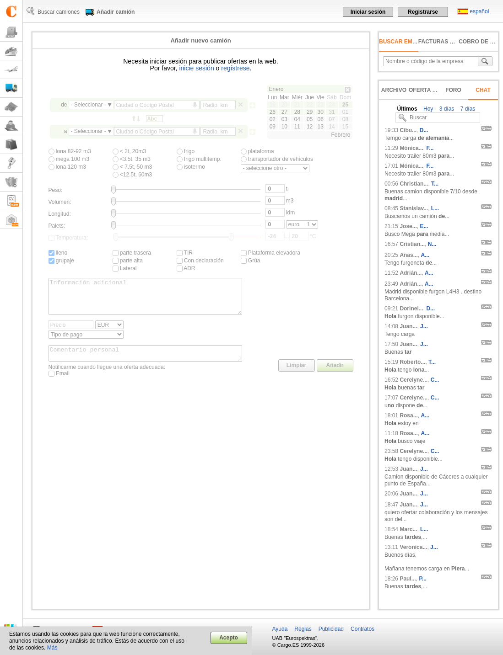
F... (429, 148)
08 (345, 119)
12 (310, 126)
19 (273, 104)
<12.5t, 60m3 (132, 174)
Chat (483, 90)
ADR (186, 268)
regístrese (235, 68)
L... (435, 208)
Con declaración (200, 260)
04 (297, 119)
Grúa (250, 260)
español (479, 11)
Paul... (408, 578)
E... (424, 226)
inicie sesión (196, 68)
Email (59, 383)
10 (284, 126)
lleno (58, 253)
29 (310, 112)
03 (284, 119)
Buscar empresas (407, 41)
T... (434, 184)
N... (432, 244)
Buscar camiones (59, 12)
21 (297, 104)
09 (273, 126)
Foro (453, 90)
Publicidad (331, 629)
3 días (446, 109)
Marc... (408, 529)
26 (273, 112)
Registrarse (423, 12)
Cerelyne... (413, 380)
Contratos (362, 629)
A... (425, 255)
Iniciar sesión (368, 12)
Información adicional (146, 300)
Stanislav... (414, 208)
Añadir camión (116, 12)
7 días (467, 109)
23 (320, 104)
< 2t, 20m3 (129, 151)
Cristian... (412, 244)
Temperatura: (68, 237)
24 (332, 104)
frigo (186, 151)
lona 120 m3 (67, 167)
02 (273, 119)
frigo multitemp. (199, 159)
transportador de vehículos (277, 159)
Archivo (393, 90)
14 (332, 126)
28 (297, 112)
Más (52, 647)
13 (320, 126)
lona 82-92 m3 (70, 151)
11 (297, 126)
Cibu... (408, 130)
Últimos (407, 109)
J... (424, 326)
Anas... (408, 255)
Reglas (302, 629)
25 (345, 104)
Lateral (125, 268)
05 (310, 119)
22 (310, 104)
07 (332, 119)
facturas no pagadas (452, 41)
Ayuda (280, 629)
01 (345, 112)
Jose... (408, 226)
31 (332, 112)
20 (284, 104)
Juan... (408, 326)
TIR (185, 253)
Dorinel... (411, 308)
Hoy (427, 109)
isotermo (191, 167)
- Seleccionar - (88, 104)
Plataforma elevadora (270, 253)
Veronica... (413, 547)
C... (435, 380)
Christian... (414, 184)
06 (320, 119)
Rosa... (408, 415)
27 (284, 112)
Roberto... (412, 362)
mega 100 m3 (69, 159)
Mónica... (411, 148)
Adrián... (411, 273)
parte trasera (132, 253)
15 (345, 126)
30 (320, 112)
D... (424, 130)
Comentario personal (146, 361)
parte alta (128, 260)
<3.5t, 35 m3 (132, 159)
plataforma (257, 151)
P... (422, 578)
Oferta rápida (431, 90)
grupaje (61, 260)
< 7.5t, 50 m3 (132, 167)
